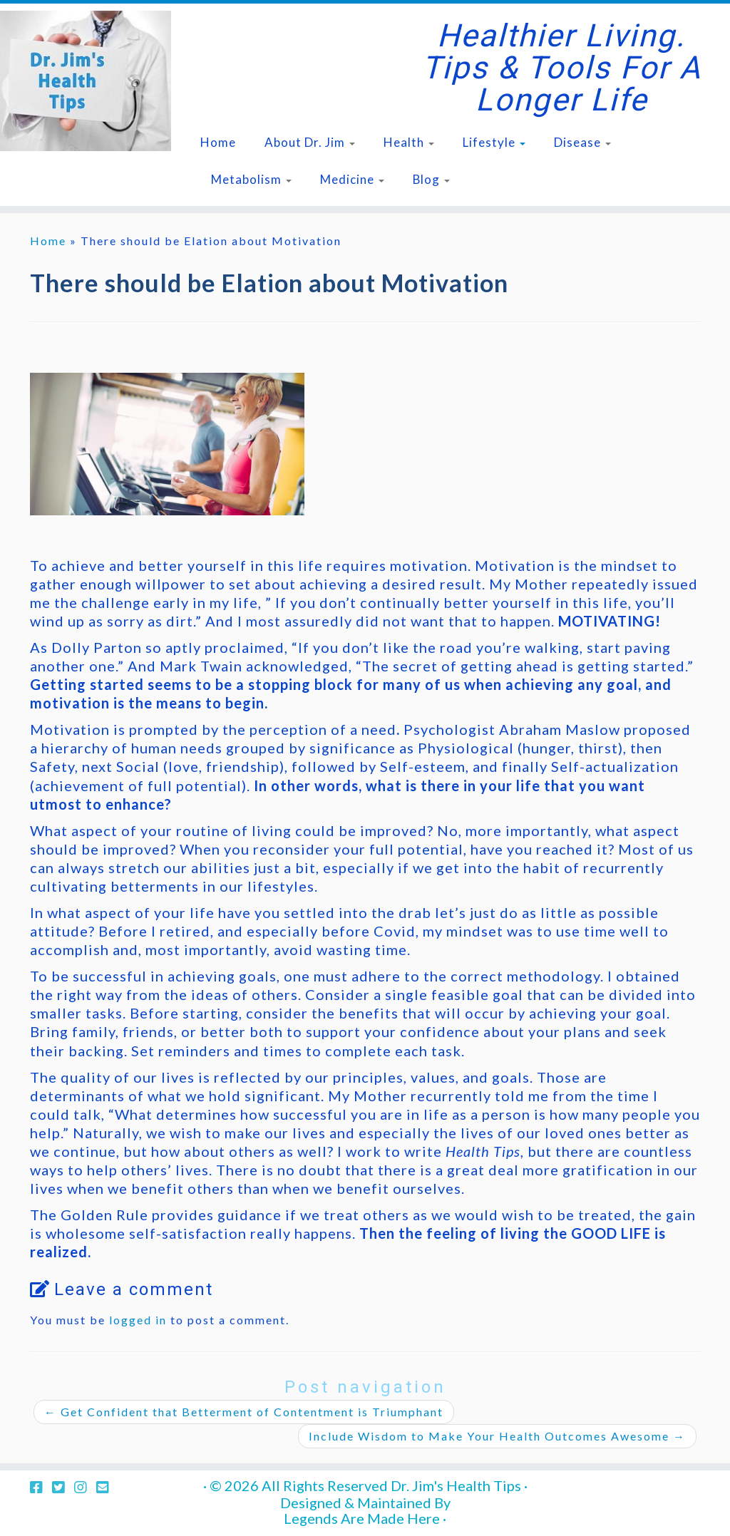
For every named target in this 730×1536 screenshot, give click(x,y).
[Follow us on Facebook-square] (41, 1487)
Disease (582, 142)
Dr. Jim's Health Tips (456, 1485)
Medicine (352, 179)
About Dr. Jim (309, 142)
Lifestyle (494, 142)
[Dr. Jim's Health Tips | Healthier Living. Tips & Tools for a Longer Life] (85, 81)
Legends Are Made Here (362, 1518)
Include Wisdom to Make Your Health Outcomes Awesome (497, 1436)
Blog (431, 179)
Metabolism (251, 179)
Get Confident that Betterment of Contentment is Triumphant (243, 1411)
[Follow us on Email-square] (107, 1487)
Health (409, 142)
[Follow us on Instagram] (85, 1487)
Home (218, 142)
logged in (138, 1319)
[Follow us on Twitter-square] (63, 1487)
